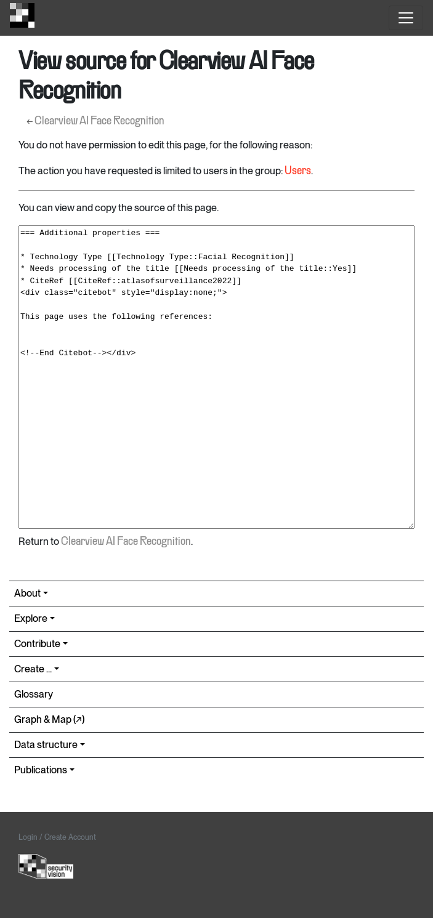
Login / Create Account (57, 837)
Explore (30, 618)
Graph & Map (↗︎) (49, 719)
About (27, 593)
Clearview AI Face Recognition (99, 121)
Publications (40, 770)
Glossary (33, 694)
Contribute (37, 644)
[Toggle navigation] (406, 18)
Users (298, 171)
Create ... (33, 669)
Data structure (46, 745)
